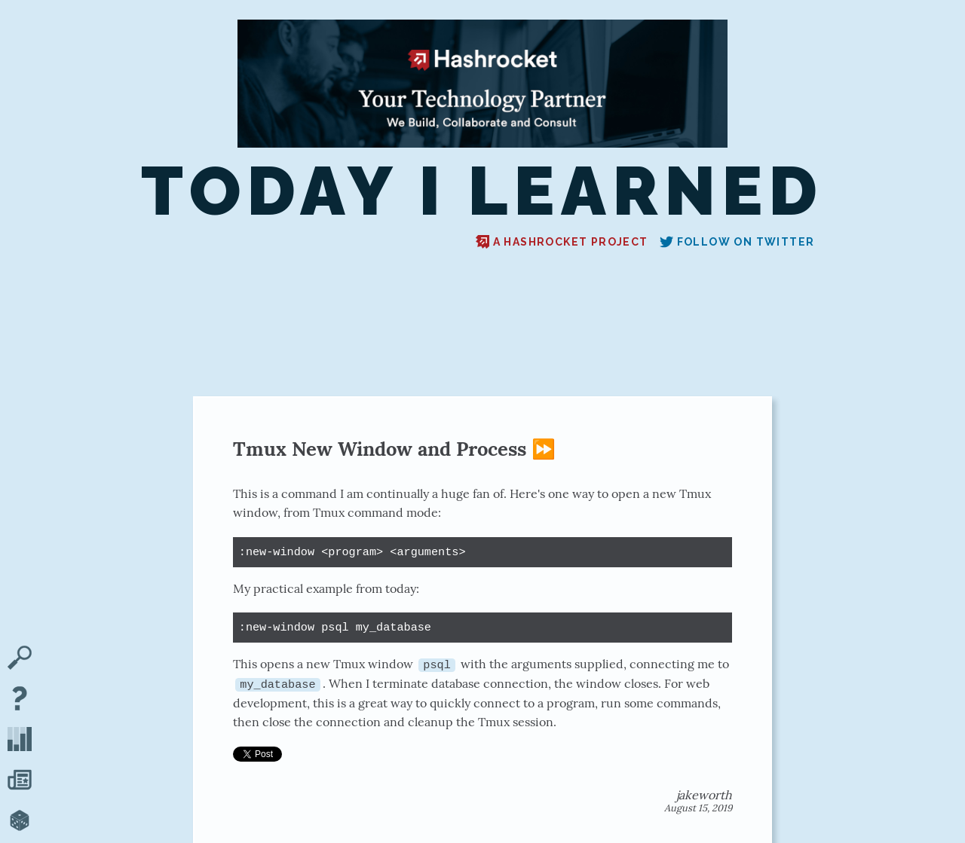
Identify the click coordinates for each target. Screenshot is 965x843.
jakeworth (704, 794)
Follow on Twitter (737, 242)
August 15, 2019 (698, 808)
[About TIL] (20, 699)
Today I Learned (482, 191)
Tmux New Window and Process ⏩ (394, 448)
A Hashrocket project (562, 242)
